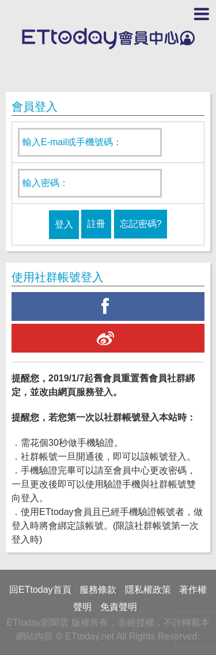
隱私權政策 (148, 590)
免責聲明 (118, 607)
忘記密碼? (141, 224)
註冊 (96, 224)
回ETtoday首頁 (40, 590)
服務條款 (97, 590)
